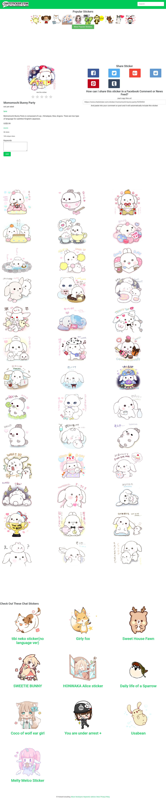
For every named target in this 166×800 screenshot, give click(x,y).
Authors (93, 797)
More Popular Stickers (83, 27)
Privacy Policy (105, 797)
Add (7, 154)
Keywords (86, 797)
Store (98, 797)
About (73, 797)
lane (5, 111)
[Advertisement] (70, 48)
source (6, 128)
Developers (79, 797)
